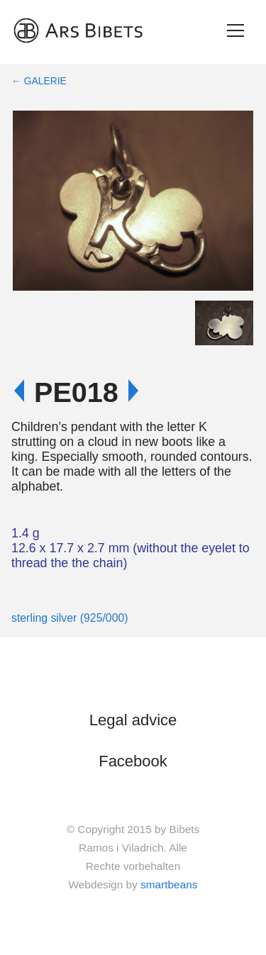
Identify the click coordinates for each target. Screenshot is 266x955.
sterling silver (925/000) (69, 618)
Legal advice (133, 720)
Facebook (133, 761)
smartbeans (168, 884)
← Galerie (39, 80)
